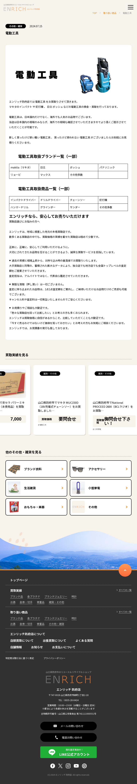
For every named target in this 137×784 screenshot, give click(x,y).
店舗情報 (16, 647)
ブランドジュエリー (55, 596)
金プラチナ (33, 596)
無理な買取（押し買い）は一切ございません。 (38, 284)
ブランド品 (16, 596)
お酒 (12, 602)
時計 (74, 596)
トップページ (19, 580)
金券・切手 (26, 602)
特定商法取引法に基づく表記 (19, 658)
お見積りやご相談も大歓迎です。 (31, 308)
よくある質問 (84, 640)
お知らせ (37, 647)
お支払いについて (63, 647)
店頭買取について (22, 640)
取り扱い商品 (19, 612)
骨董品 (40, 602)
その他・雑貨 (15, 26)
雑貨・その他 (56, 602)
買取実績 (16, 590)
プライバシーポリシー (54, 658)
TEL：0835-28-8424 (68, 700)
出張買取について (54, 640)
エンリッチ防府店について (27, 633)
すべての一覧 (125, 590)
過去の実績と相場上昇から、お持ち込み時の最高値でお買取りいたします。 (55, 260)
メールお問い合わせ (71, 726)
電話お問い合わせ (72, 737)
